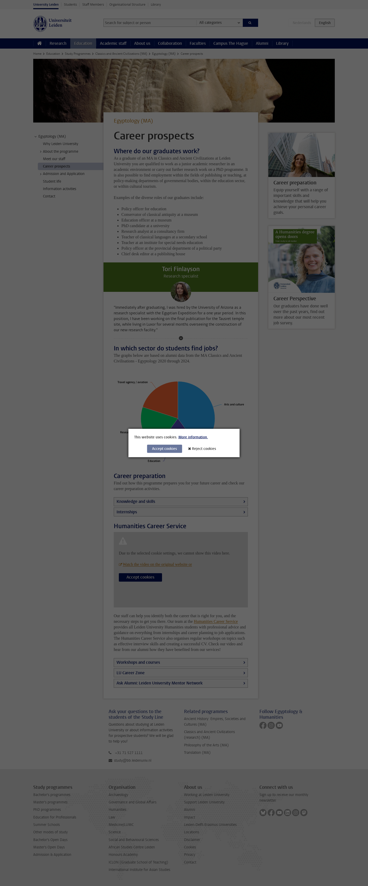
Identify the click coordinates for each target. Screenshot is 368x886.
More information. (193, 437)
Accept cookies (164, 448)
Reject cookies (204, 448)
